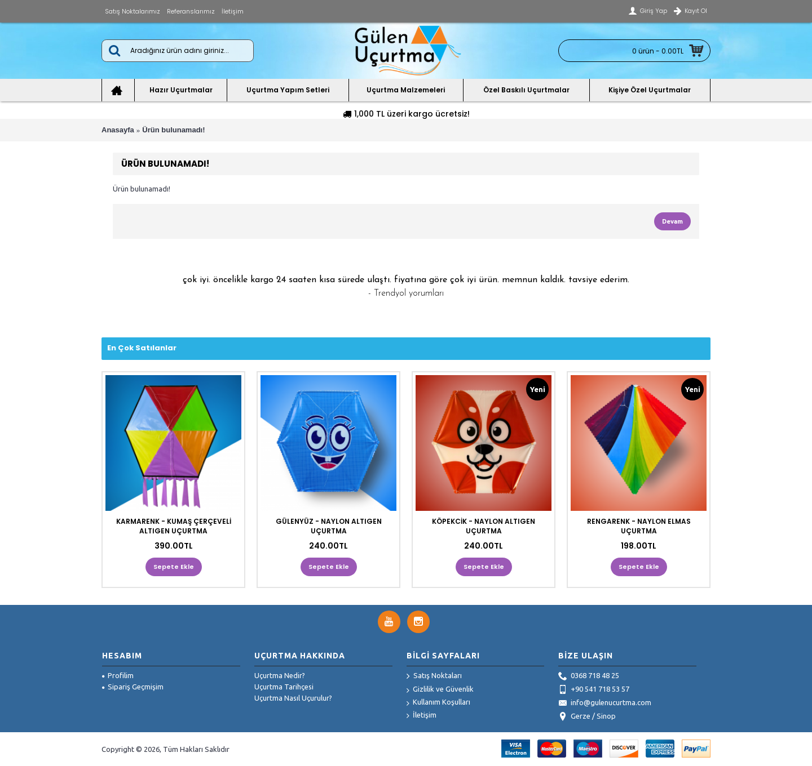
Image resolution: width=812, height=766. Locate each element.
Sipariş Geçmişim (133, 687)
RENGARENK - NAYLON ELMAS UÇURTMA (639, 526)
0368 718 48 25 (588, 676)
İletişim (421, 715)
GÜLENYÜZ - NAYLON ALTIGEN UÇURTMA (329, 526)
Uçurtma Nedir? (279, 675)
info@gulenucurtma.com (604, 703)
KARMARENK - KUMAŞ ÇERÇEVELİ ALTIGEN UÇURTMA (173, 526)
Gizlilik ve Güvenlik (440, 689)
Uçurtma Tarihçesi (284, 687)
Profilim (118, 675)
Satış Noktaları (434, 676)
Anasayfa (118, 130)
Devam (672, 221)
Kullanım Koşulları (438, 702)
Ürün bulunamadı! (173, 130)
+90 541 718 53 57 (593, 690)
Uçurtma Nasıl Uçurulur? (293, 698)
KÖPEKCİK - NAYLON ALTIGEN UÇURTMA (483, 526)
